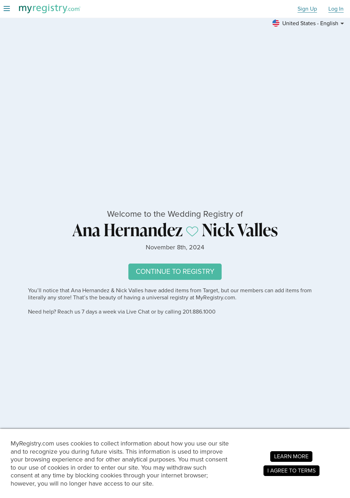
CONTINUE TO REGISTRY (175, 271)
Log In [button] (336, 9)
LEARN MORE (291, 456)
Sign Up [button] (307, 9)
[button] (309, 23)
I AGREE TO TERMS (291, 470)
